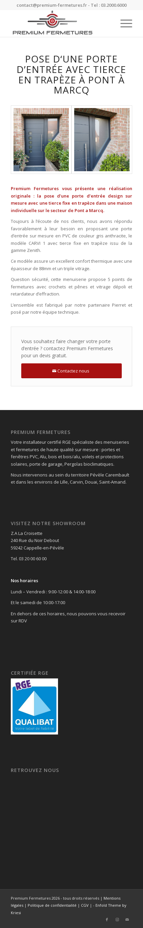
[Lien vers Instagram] (117, 919)
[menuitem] (123, 23)
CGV (85, 905)
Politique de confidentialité (52, 905)
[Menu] (123, 23)
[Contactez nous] (71, 371)
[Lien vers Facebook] (107, 919)
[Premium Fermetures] (59, 23)
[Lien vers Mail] (127, 919)
